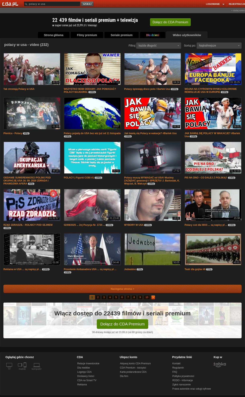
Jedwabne (130, 269)
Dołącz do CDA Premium (122, 324)
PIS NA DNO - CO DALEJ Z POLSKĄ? (206, 177)
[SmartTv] (25, 371)
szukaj (87, 4)
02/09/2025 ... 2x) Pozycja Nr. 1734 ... (84, 225)
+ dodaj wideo (238, 10)
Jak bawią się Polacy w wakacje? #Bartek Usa (150, 133)
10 (147, 297)
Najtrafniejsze (219, 45)
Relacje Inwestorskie (88, 363)
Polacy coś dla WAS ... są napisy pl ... (206, 225)
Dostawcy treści (85, 376)
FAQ (174, 372)
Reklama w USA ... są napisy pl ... (22, 269)
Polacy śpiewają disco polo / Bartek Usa (147, 89)
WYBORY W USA (134, 225)
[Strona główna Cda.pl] (11, 4)
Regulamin (178, 367)
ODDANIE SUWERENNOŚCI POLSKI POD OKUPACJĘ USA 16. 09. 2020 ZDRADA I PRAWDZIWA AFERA (27, 180)
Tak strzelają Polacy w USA (19, 89)
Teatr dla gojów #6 (195, 269)
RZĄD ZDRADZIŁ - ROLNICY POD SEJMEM (27, 225)
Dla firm (124, 376)
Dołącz (170, 22)
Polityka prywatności (183, 376)
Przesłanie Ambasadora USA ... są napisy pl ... (90, 269)
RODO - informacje (182, 380)
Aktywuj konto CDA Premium (135, 363)
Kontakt (176, 363)
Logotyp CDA (84, 372)
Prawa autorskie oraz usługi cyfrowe (191, 388)
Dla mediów (83, 367)
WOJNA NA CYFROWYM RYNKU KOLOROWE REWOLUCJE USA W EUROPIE (211, 90)
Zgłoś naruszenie (181, 384)
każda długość (159, 45)
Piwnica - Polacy (12, 133)
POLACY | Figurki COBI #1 (79, 177)
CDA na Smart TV (86, 380)
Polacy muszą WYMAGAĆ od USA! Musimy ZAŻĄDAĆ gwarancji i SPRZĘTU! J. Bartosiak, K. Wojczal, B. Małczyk (152, 180)
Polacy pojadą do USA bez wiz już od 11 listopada (92, 133)
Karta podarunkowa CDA (133, 372)
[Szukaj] (52, 3)
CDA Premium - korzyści (133, 367)
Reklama (82, 384)
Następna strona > (119, 288)
